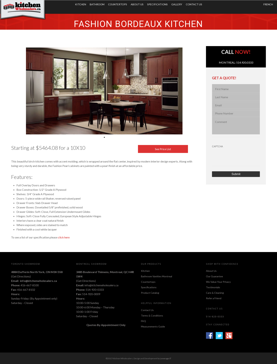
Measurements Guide (153, 326)
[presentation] (239, 157)
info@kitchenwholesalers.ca (38, 280)
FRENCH (268, 4)
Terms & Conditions (152, 315)
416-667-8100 (30, 285)
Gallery (176, 4)
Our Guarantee (214, 276)
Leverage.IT (165, 358)
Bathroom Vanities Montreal (156, 276)
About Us (137, 4)
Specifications (157, 4)
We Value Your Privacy (218, 281)
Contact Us (194, 4)
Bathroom (97, 4)
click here (64, 237)
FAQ (143, 320)
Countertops (117, 4)
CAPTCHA (217, 146)
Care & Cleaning (215, 292)
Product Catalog (150, 292)
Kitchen (80, 4)
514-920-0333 (95, 289)
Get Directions (21, 276)
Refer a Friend (213, 298)
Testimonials (213, 287)
